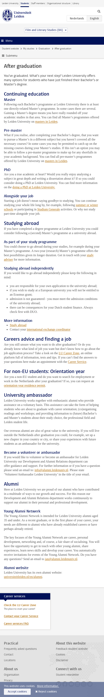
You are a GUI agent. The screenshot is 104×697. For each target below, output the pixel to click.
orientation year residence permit (24, 385)
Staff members (38, 3)
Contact (8, 654)
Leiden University (10, 3)
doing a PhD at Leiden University (33, 187)
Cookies (60, 654)
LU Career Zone (69, 353)
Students (25, 3)
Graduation (44, 48)
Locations (9, 660)
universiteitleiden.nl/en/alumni (23, 576)
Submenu (11, 56)
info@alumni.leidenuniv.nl (51, 470)
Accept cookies (17, 691)
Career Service (77, 361)
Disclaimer (62, 660)
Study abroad (18, 325)
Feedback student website (72, 649)
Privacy (8, 680)
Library (76, 3)
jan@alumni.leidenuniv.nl (61, 559)
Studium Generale (48, 209)
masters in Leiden (46, 121)
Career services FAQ (16, 623)
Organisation (11, 675)
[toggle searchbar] (99, 11)
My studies (28, 48)
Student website (10, 48)
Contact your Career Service (21, 616)
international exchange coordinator (48, 329)
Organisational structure (58, 3)
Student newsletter (67, 675)
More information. (48, 686)
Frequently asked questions (20, 649)
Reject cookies (47, 691)
